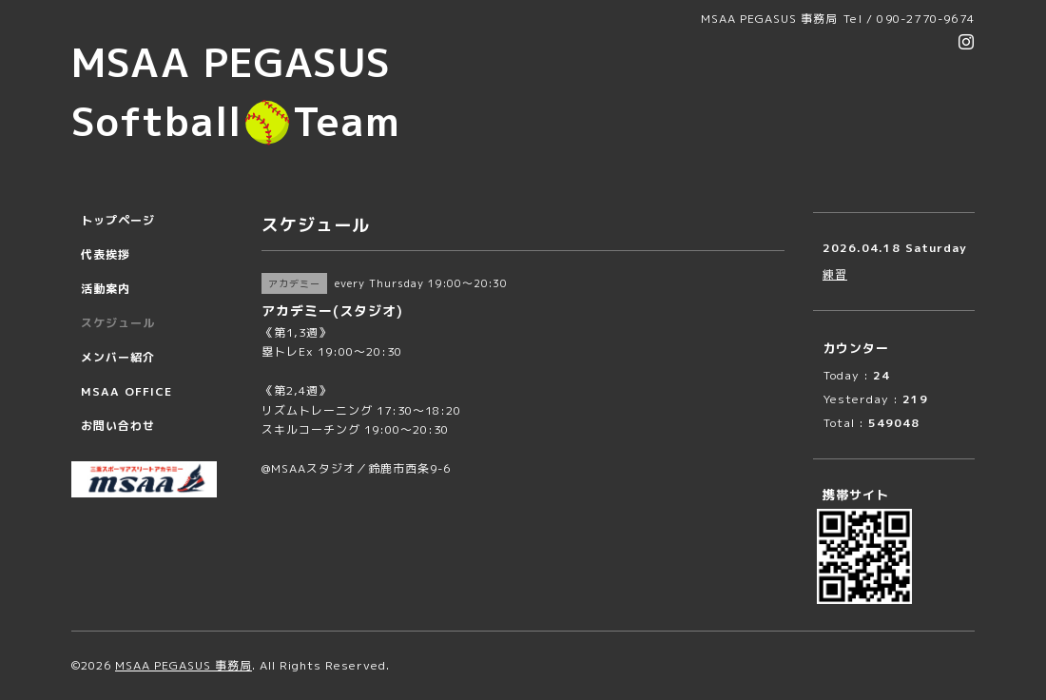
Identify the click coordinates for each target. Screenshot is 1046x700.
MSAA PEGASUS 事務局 (183, 665)
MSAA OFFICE (126, 391)
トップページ (118, 220)
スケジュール (118, 323)
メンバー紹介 (118, 357)
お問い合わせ (118, 426)
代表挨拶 (105, 254)
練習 (835, 274)
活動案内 (105, 289)
